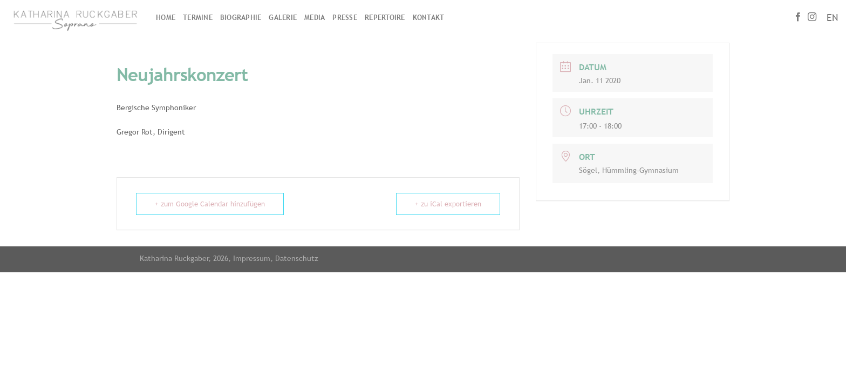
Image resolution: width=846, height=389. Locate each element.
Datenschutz (296, 258)
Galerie (283, 18)
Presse (344, 18)
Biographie (241, 18)
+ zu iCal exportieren (448, 204)
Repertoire (385, 18)
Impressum (251, 258)
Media (314, 18)
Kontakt (429, 18)
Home (165, 18)
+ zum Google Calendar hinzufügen (210, 204)
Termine (198, 18)
